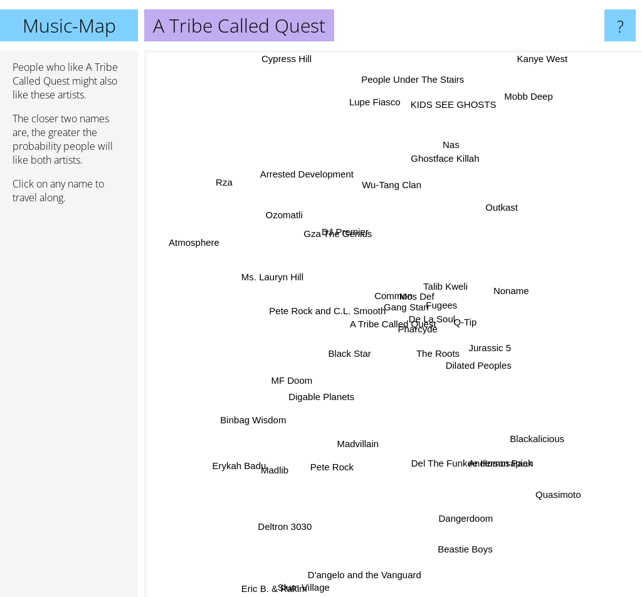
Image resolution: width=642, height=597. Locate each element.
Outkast (500, 214)
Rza (231, 195)
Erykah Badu (225, 464)
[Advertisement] (69, 406)
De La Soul (447, 332)
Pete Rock (332, 458)
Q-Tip (488, 314)
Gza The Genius (350, 245)
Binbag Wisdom (268, 409)
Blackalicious (548, 428)
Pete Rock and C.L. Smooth (333, 303)
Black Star (346, 355)
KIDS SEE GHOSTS (447, 130)
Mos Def (410, 273)
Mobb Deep (535, 98)
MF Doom (281, 373)
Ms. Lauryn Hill (282, 274)
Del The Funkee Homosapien (469, 442)
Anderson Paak (492, 465)
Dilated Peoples (485, 401)
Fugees (452, 315)
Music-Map (69, 25)
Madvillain (376, 421)
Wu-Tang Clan (384, 198)
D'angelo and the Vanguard (377, 546)
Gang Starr (413, 309)
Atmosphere (187, 241)
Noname (507, 279)
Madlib (263, 469)
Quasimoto (568, 472)
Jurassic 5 (484, 389)
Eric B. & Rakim (286, 588)
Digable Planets (328, 390)
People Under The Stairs (413, 102)
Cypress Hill (293, 58)
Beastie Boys (462, 563)
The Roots (457, 351)
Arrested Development (309, 189)
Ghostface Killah (444, 181)
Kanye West (539, 58)
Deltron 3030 (275, 536)
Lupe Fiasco (377, 119)
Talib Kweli (450, 248)
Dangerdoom (456, 506)
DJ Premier (344, 221)
